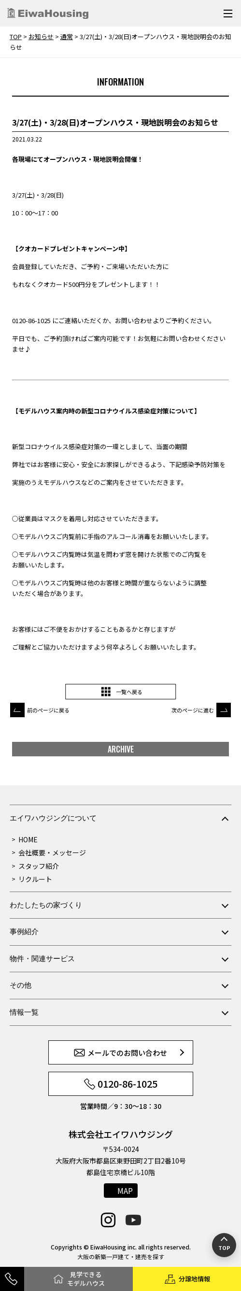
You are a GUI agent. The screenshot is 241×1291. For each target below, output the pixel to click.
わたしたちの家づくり (46, 905)
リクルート (35, 879)
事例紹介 (24, 931)
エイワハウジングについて (53, 818)
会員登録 (24, 266)
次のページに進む (192, 710)
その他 (20, 985)
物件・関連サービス (42, 958)
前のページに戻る (48, 710)
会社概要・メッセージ (52, 852)
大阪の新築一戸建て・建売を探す (120, 1256)
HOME (28, 839)
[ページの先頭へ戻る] (224, 1245)
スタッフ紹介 (38, 866)
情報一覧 (24, 1012)
